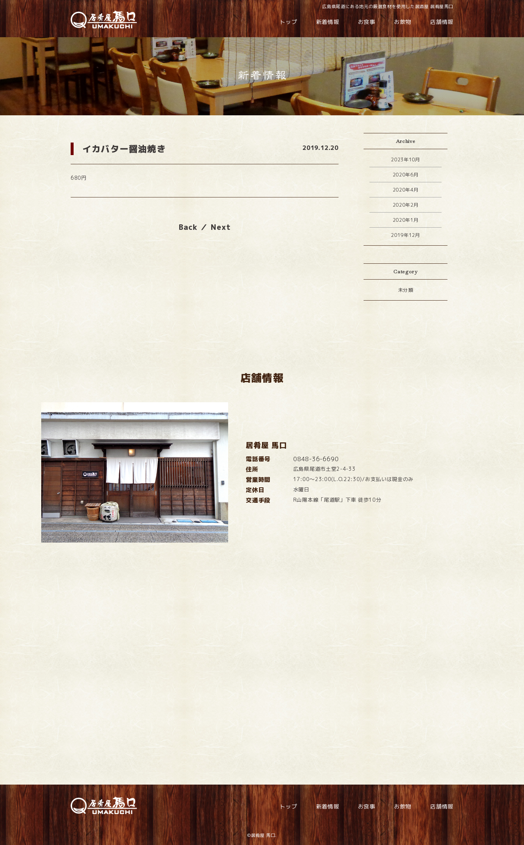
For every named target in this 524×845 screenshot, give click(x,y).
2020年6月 (406, 174)
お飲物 (402, 22)
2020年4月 (406, 189)
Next (220, 227)
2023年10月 (405, 159)
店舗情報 (441, 22)
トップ (288, 22)
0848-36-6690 (316, 473)
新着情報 (327, 22)
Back (188, 227)
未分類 (405, 290)
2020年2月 (406, 204)
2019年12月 (405, 235)
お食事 (366, 22)
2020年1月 (406, 220)
